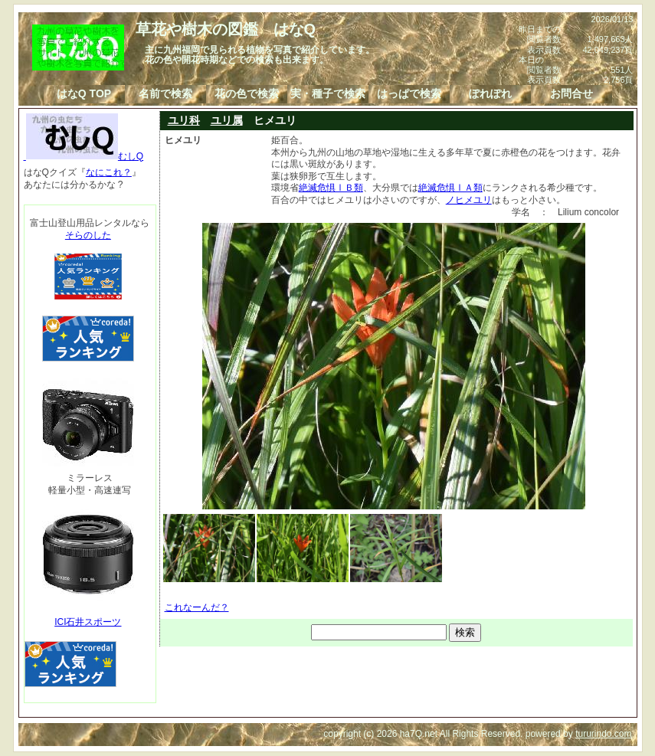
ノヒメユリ (469, 200)
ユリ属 (227, 120)
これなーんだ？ (197, 607)
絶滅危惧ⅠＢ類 (331, 187)
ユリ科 (184, 120)
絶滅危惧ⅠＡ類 (450, 187)
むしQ (84, 156)
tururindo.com (603, 733)
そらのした (88, 235)
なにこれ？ (109, 172)
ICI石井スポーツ (87, 622)
